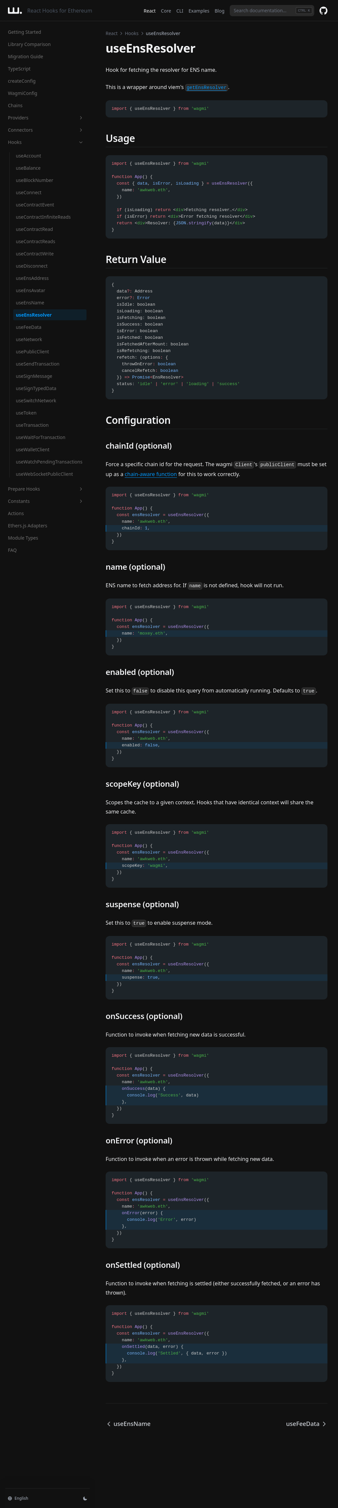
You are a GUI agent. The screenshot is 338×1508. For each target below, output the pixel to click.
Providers (46, 117)
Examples (198, 11)
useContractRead (34, 229)
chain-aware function (151, 474)
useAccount (28, 156)
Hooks (46, 142)
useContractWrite (35, 253)
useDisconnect (32, 266)
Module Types (23, 538)
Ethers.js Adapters (27, 525)
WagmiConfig (22, 93)
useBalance (28, 168)
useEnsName (30, 302)
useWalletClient (33, 449)
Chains (15, 105)
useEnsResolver (34, 315)
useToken (26, 413)
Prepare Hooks (46, 489)
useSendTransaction (37, 364)
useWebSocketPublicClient (44, 474)
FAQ (12, 550)
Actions (16, 513)
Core (166, 11)
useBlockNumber (34, 180)
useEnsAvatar (30, 290)
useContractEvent (35, 204)
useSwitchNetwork (36, 400)
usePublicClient (32, 351)
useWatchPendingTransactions (49, 462)
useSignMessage (34, 376)
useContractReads (35, 241)
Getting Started (24, 32)
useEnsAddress (32, 278)
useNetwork (29, 339)
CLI (179, 11)
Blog (219, 11)
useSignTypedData (36, 388)
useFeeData (28, 327)
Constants (46, 501)
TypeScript (19, 69)
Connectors (46, 130)
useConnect (29, 192)
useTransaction (32, 425)
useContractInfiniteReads (43, 217)
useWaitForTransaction (40, 437)
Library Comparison (29, 44)
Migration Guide (25, 56)
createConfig (22, 81)
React (149, 11)
